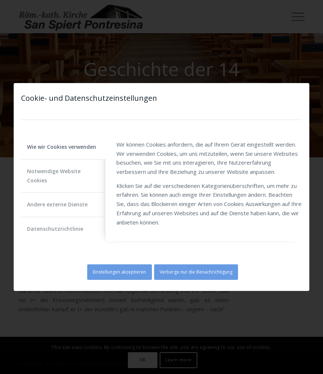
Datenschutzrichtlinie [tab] (55, 228)
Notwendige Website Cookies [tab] (54, 176)
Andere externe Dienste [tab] (57, 204)
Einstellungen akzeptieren (119, 272)
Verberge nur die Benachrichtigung (196, 272)
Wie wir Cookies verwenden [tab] (61, 146)
